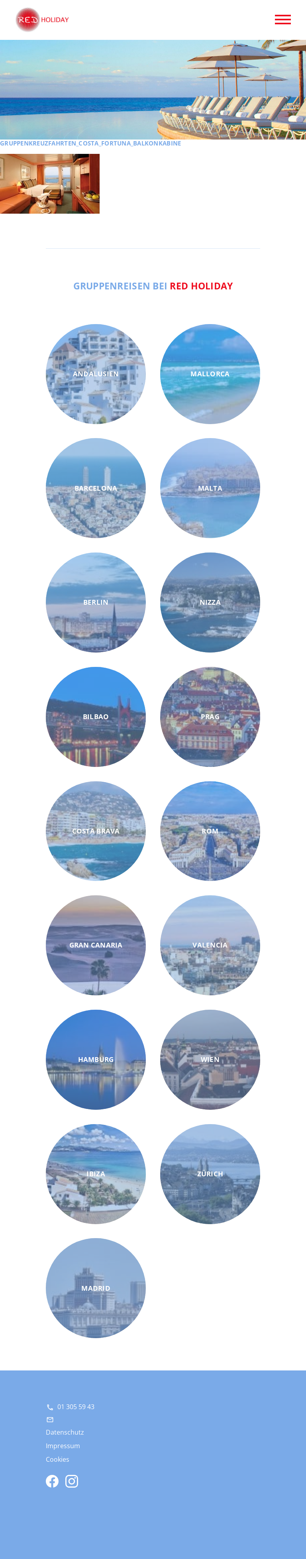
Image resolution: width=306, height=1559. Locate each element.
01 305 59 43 (75, 1406)
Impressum (63, 1445)
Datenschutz (65, 1432)
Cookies (57, 1459)
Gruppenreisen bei (153, 285)
